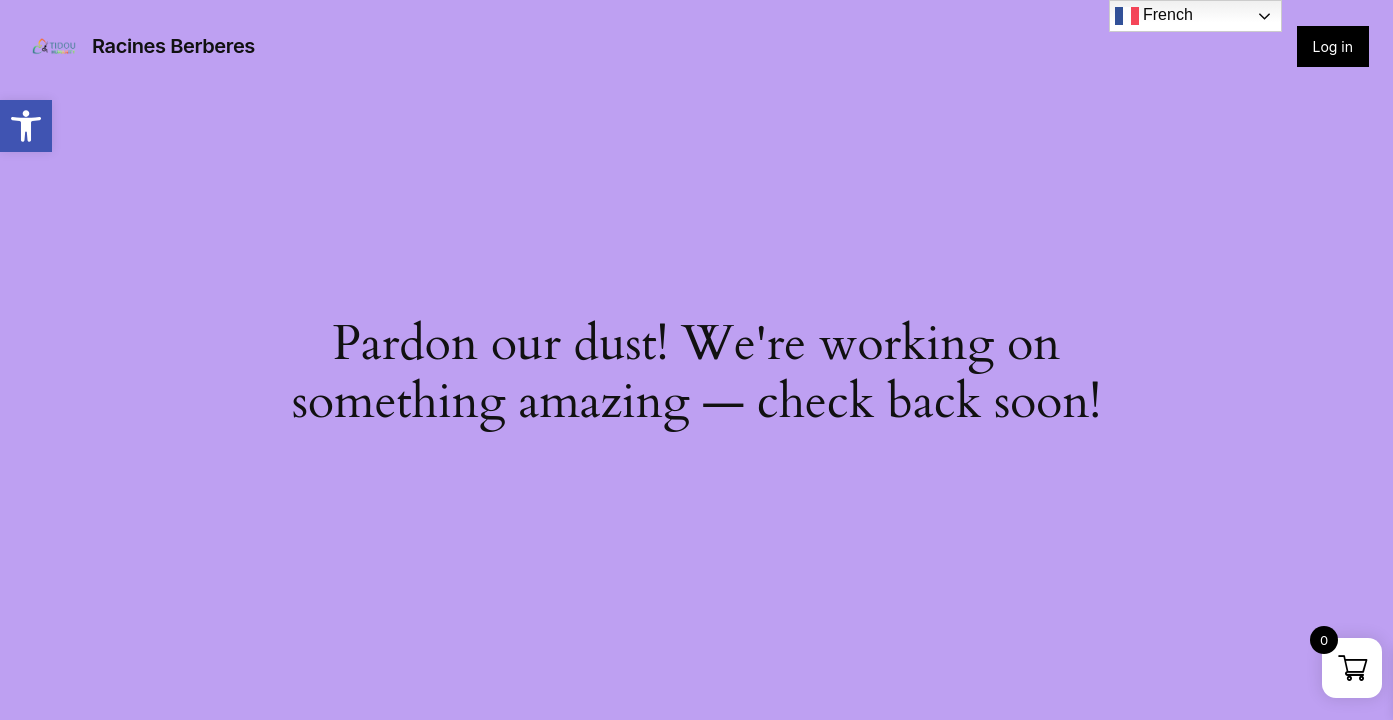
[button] (26, 126)
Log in (1333, 46)
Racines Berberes (173, 46)
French (1154, 16)
